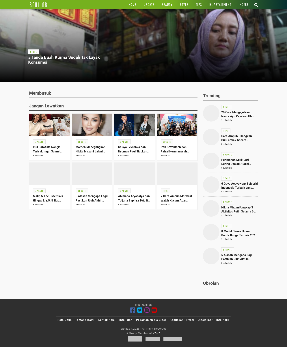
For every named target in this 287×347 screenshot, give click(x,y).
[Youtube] (154, 310)
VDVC (157, 333)
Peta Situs (64, 319)
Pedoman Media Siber (151, 319)
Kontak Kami (107, 319)
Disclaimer (205, 319)
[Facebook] (132, 310)
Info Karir (223, 319)
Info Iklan (125, 319)
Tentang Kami (84, 319)
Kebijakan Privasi (182, 319)
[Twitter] (140, 310)
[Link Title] (39, 4)
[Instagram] (147, 310)
